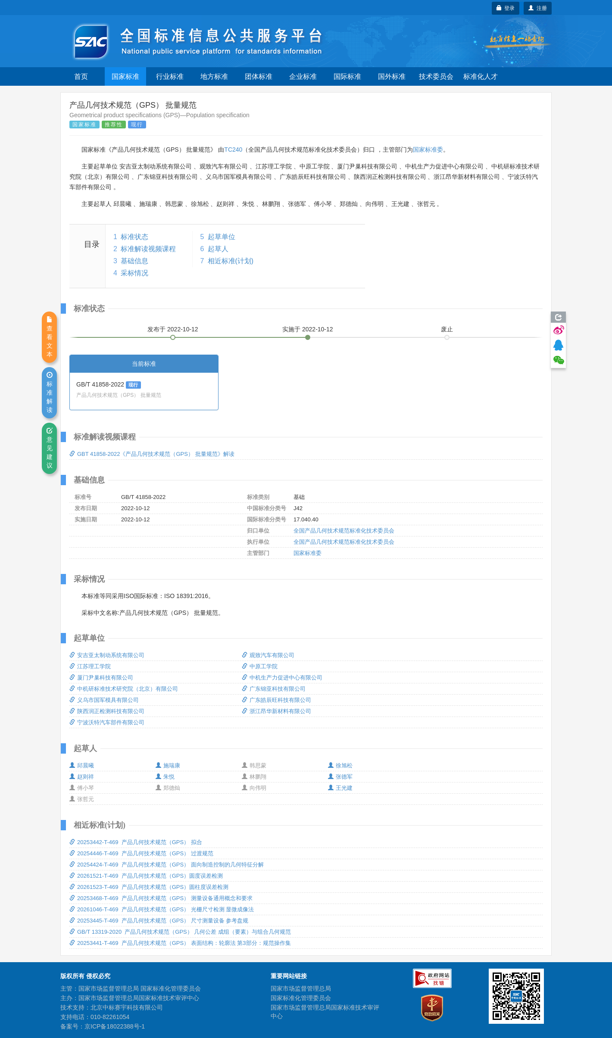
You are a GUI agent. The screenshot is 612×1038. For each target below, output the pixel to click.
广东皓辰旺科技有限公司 (276, 700)
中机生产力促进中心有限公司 (282, 677)
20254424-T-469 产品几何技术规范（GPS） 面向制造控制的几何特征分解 (166, 864)
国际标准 (347, 76)
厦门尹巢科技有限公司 (101, 677)
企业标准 (303, 76)
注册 (537, 8)
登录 (505, 8)
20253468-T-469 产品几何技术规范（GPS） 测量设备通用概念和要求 (161, 898)
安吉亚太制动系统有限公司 (106, 655)
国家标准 (125, 76)
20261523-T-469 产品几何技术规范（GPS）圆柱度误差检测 (148, 887)
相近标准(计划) (231, 261)
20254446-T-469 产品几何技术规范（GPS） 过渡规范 (141, 853)
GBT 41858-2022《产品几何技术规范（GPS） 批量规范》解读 (151, 454)
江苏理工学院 (90, 666)
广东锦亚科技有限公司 (274, 689)
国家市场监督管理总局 (301, 988)
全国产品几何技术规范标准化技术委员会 (344, 530)
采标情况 (134, 273)
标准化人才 (480, 76)
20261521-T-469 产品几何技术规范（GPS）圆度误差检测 (146, 876)
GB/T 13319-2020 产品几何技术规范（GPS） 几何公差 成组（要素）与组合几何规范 (180, 932)
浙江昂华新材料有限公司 (276, 711)
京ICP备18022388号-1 (114, 1026)
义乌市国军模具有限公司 (104, 700)
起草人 (218, 248)
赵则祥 (81, 776)
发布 (172, 329)
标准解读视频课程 (148, 248)
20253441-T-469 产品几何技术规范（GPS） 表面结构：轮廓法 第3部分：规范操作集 (180, 943)
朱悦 (165, 776)
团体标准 (258, 76)
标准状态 (134, 236)
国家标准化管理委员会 (301, 997)
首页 (81, 76)
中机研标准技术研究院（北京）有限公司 (123, 689)
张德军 (340, 776)
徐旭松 (340, 765)
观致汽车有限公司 (268, 655)
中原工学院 (260, 666)
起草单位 (221, 236)
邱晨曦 (81, 765)
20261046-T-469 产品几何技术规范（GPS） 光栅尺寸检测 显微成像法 (161, 909)
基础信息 (134, 261)
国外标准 (392, 76)
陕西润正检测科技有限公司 (106, 711)
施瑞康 (168, 765)
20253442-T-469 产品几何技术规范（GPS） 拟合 (135, 842)
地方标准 (214, 76)
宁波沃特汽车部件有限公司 (106, 722)
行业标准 (170, 76)
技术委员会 (436, 76)
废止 (447, 329)
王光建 (340, 788)
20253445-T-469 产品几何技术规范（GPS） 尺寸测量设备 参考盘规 (158, 920)
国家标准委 (428, 149)
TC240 (233, 149)
